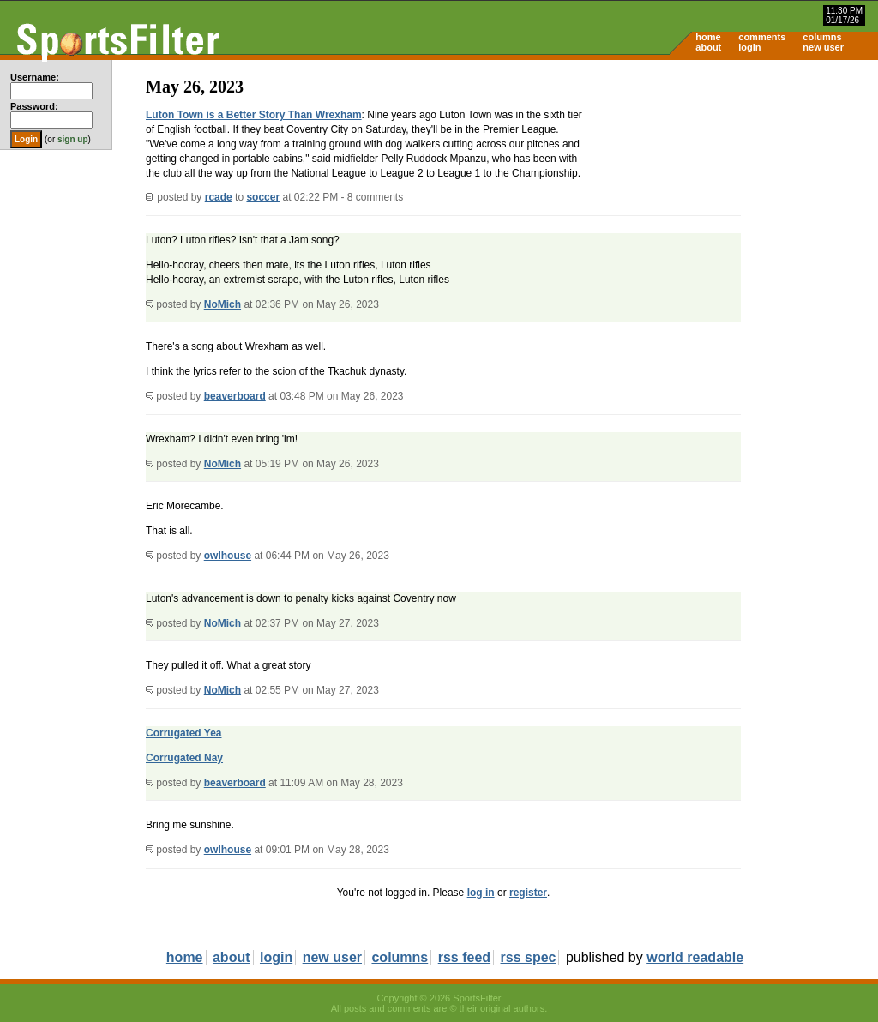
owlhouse (227, 556)
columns (822, 37)
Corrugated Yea (183, 733)
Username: (34, 77)
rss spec (528, 957)
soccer (263, 197)
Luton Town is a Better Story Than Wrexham (254, 115)
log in (481, 893)
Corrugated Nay (184, 758)
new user (823, 47)
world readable (694, 957)
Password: (34, 106)
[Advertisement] (732, 194)
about (708, 47)
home (707, 37)
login (749, 47)
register (528, 893)
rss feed (464, 957)
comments (761, 37)
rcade (218, 197)
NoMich (222, 304)
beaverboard (235, 396)
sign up (72, 139)
